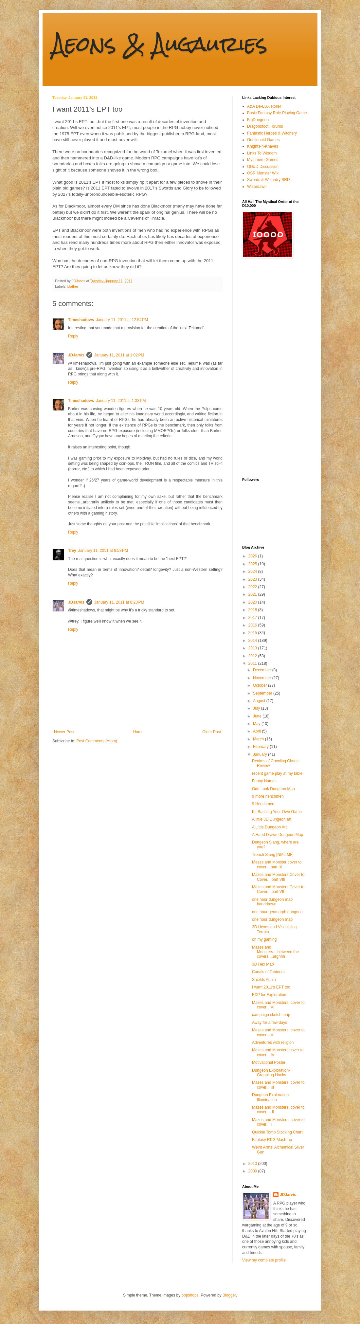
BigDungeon (258, 120)
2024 (253, 571)
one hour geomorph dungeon (277, 912)
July (257, 708)
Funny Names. (265, 781)
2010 (253, 1163)
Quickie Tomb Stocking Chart (277, 1132)
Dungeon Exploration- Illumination (271, 1097)
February (261, 746)
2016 (253, 625)
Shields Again (264, 979)
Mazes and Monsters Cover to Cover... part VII (278, 889)
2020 (253, 602)
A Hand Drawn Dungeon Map (277, 834)
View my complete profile (264, 1260)
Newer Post (64, 732)
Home (138, 732)
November (262, 678)
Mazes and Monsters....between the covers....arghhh (275, 952)
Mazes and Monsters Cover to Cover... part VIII (278, 876)
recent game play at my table (277, 773)
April (257, 731)
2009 (253, 1171)
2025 (253, 564)
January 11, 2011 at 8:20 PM (119, 602)
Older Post (211, 732)
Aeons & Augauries (159, 44)
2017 (253, 617)
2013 (253, 648)
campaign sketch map (271, 1014)
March (259, 739)
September (263, 693)
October (260, 685)
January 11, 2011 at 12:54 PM (122, 319)
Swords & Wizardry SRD (268, 179)
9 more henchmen (268, 796)
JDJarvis (76, 355)
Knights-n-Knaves (262, 146)
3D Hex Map (263, 964)
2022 (253, 587)
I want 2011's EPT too (271, 987)
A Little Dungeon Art (269, 827)
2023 (253, 579)
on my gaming (264, 939)
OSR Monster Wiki (263, 173)
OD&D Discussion (263, 166)
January (260, 754)
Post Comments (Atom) (96, 741)
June (257, 716)
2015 (253, 632)
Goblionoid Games (263, 139)
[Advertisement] (268, 368)
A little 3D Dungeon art (271, 819)
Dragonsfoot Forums (265, 126)
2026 (253, 556)
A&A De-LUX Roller (264, 106)
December (262, 670)
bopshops (190, 1295)
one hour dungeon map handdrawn (272, 901)
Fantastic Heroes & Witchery (272, 133)
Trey (72, 550)
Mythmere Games (262, 159)
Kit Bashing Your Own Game (277, 811)
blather (72, 286)
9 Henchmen (263, 804)
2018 (253, 610)
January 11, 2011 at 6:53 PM (103, 550)
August (259, 700)
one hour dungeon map (272, 919)
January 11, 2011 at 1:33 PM (121, 400)
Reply (73, 336)
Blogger (229, 1295)
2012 (253, 656)
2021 (253, 594)
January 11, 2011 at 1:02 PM (119, 355)
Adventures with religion (273, 1042)
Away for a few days (269, 1022)
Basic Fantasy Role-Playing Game (277, 113)
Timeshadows (81, 319)
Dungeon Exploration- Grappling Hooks (271, 1072)
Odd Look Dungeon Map (273, 789)
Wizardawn (256, 186)
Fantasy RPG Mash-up (272, 1139)
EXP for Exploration (269, 994)
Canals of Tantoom (268, 972)
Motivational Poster (268, 1062)
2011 (253, 663)
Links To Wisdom (262, 153)
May (257, 723)
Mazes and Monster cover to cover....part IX (276, 864)
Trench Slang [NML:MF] (273, 854)
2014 (253, 640)
